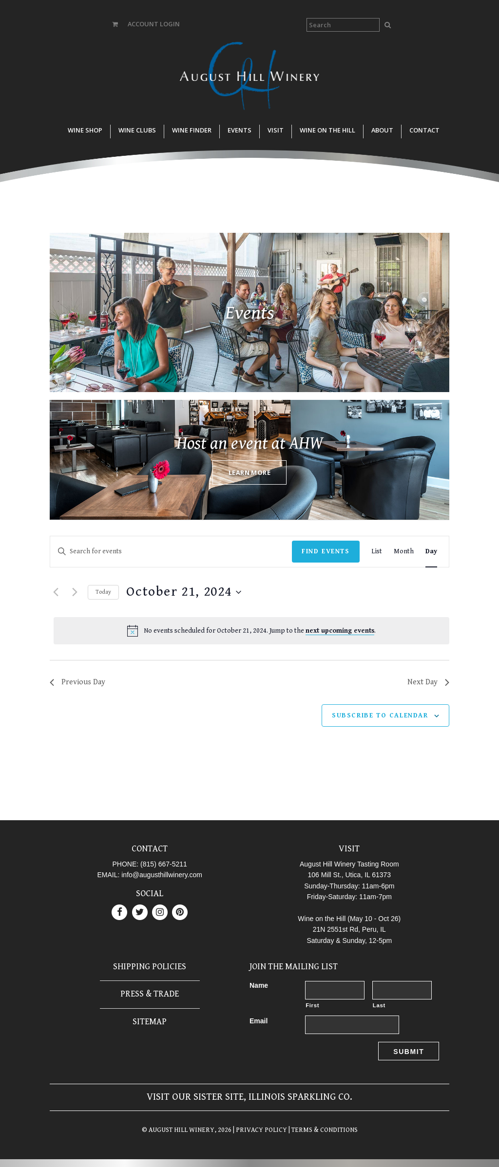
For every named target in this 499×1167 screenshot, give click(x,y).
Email (259, 1021)
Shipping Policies (149, 966)
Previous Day (77, 682)
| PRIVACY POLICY (259, 1130)
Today (103, 592)
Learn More (249, 472)
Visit (276, 130)
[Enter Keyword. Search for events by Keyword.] (171, 551)
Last (379, 1005)
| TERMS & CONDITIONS (322, 1130)
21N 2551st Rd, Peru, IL (349, 929)
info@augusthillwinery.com (161, 875)
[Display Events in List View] (376, 551)
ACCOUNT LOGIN (154, 23)
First (312, 1005)
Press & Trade (149, 994)
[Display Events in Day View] (431, 551)
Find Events (326, 551)
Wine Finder (191, 130)
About (382, 130)
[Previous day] (55, 592)
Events (239, 130)
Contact (424, 130)
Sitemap (150, 1021)
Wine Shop (85, 130)
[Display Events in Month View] (404, 551)
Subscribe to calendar (380, 715)
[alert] (251, 630)
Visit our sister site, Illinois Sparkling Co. (249, 1097)
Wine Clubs (137, 130)
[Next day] (74, 592)
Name (259, 985)
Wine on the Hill (327, 130)
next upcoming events (340, 631)
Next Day (428, 682)
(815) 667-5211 (163, 864)
